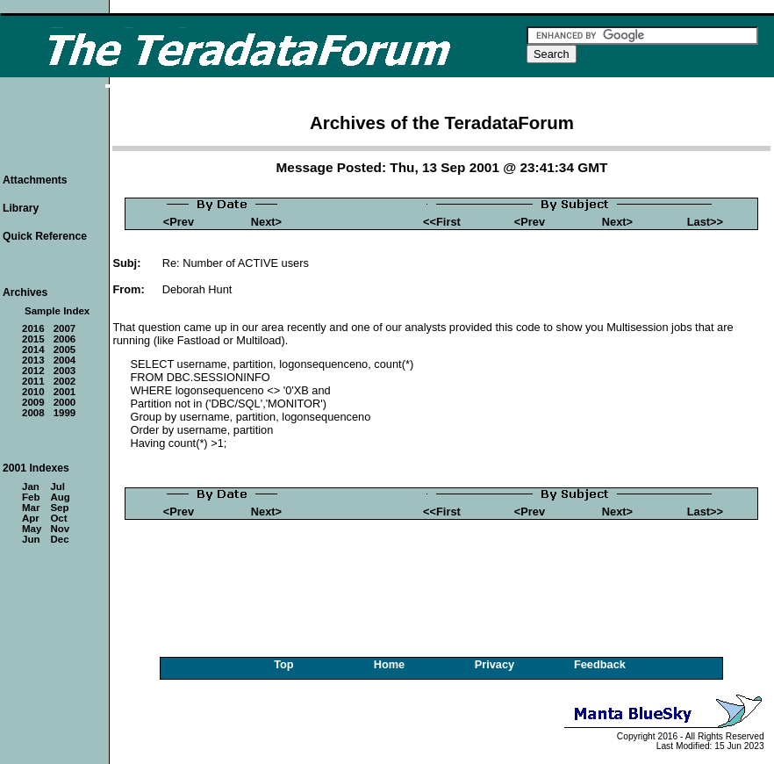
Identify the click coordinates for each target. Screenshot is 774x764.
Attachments (35, 180)
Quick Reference (45, 236)
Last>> (705, 221)
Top (284, 664)
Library (21, 208)
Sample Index (57, 311)
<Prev (178, 221)
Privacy (495, 664)
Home (389, 664)
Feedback (600, 664)
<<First (442, 221)
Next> (266, 221)
